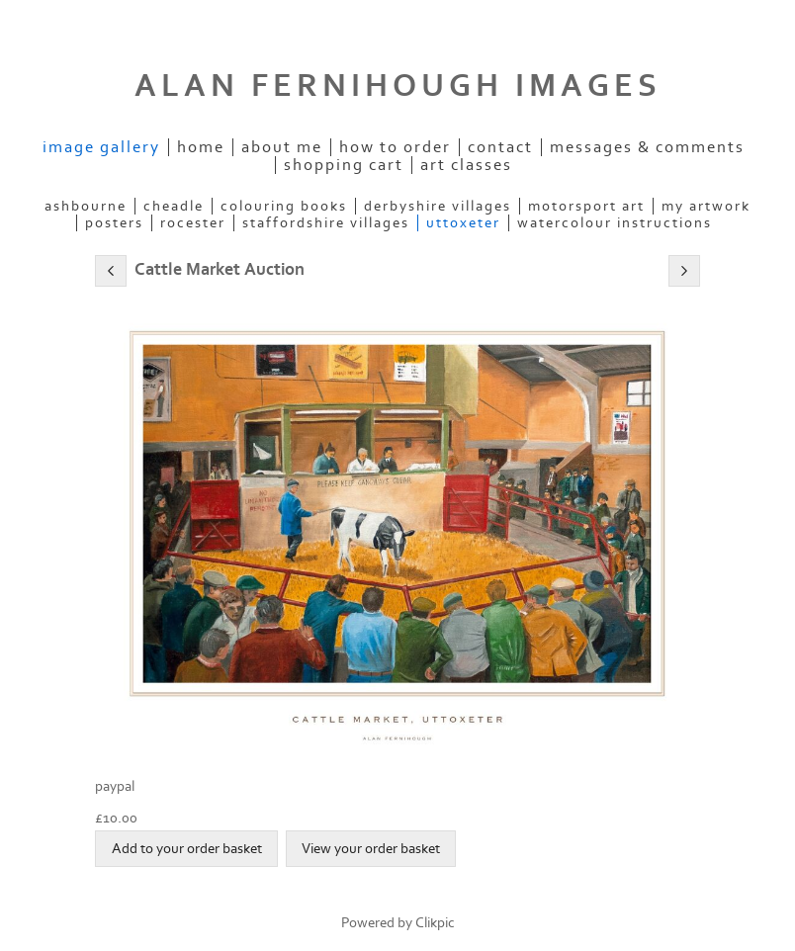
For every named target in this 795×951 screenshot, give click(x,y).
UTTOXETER (463, 223)
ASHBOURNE (85, 206)
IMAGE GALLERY (101, 147)
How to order (395, 147)
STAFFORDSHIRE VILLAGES (325, 223)
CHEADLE (173, 206)
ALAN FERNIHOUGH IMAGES (398, 86)
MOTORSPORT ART (586, 206)
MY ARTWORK (706, 206)
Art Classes (466, 165)
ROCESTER (192, 223)
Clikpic (435, 922)
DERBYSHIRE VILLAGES (437, 206)
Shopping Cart (343, 165)
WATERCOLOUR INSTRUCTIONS (614, 223)
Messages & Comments (647, 147)
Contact (500, 147)
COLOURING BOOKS (284, 206)
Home (200, 147)
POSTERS (114, 223)
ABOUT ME (281, 147)
